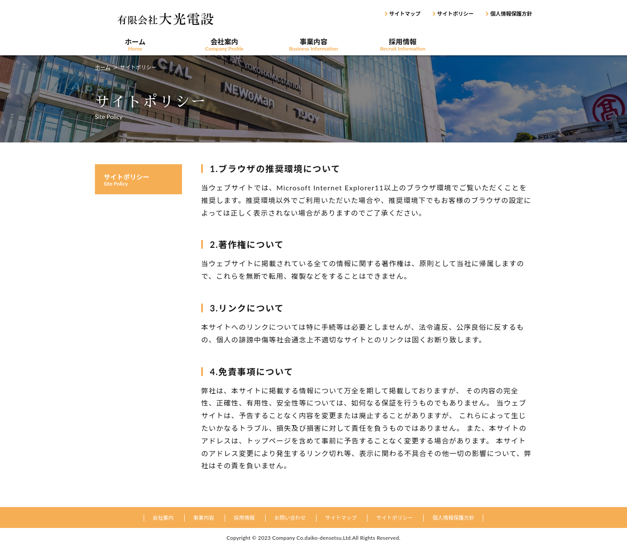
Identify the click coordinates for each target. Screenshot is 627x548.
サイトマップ (405, 13)
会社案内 (224, 44)
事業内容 (313, 44)
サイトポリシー (455, 13)
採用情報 (402, 44)
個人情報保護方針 (511, 13)
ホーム (135, 44)
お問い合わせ (491, 44)
